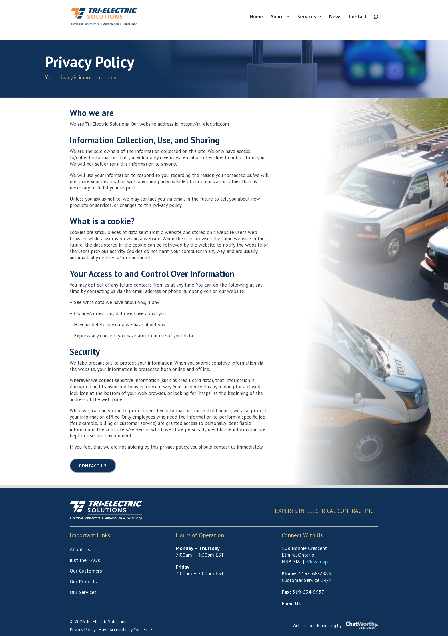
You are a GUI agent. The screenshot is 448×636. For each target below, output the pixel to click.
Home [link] (256, 17)
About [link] (277, 17)
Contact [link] (358, 17)
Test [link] (74, 602)
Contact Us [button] (93, 465)
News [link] (335, 17)
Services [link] (306, 17)
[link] (108, 16)
